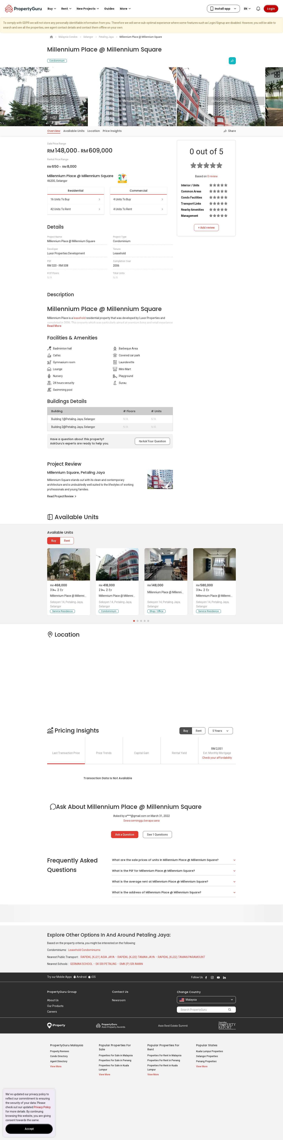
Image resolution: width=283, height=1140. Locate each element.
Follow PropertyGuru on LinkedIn (224, 977)
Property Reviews (59, 1051)
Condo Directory (59, 1056)
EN (248, 8)
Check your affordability (217, 757)
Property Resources (64, 1087)
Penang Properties (206, 1061)
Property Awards (110, 1026)
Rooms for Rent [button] (158, 1108)
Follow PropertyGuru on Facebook (206, 977)
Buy (53, 540)
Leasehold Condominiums (84, 950)
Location (93, 131)
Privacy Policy (42, 1107)
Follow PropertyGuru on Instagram (212, 977)
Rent (67, 540)
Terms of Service (89, 1131)
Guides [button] (109, 9)
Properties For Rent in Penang (163, 1060)
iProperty (56, 1026)
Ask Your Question (152, 441)
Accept (29, 1128)
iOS (92, 976)
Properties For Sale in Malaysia (116, 1055)
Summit (173, 1026)
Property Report (227, 1026)
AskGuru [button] (56, 1099)
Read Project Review (62, 496)
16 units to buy (76, 199)
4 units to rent (138, 209)
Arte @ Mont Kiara (206, 1103)
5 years (217, 730)
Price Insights (112, 131)
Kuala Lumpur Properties (209, 1051)
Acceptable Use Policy (60, 1131)
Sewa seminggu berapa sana (141, 820)
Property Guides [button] (61, 1104)
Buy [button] (52, 8)
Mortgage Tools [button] (60, 1094)
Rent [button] (67, 8)
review (212, 176)
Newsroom (119, 1000)
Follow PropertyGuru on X (229, 977)
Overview (53, 131)
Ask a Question (124, 834)
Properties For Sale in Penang (115, 1060)
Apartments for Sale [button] (112, 1098)
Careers (52, 1011)
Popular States (206, 1045)
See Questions (157, 834)
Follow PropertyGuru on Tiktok (234, 977)
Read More (54, 325)
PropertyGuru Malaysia (66, 1045)
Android (79, 976)
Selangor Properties (207, 1056)
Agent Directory (58, 1061)
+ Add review (206, 227)
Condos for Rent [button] (158, 1103)
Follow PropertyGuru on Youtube (218, 977)
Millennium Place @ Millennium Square (74, 595)
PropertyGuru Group (62, 992)
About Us (53, 1000)
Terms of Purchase (138, 1131)
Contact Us (120, 992)
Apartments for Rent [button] (160, 1098)
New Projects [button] (88, 8)
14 (54, 117)
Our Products (55, 1006)
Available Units (74, 131)
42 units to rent (76, 209)
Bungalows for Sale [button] (111, 1108)
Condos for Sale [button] (109, 1103)
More (126, 8)
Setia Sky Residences (208, 1093)
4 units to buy (138, 199)
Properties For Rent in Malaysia (164, 1055)
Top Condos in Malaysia (213, 1087)
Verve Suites (203, 1098)
